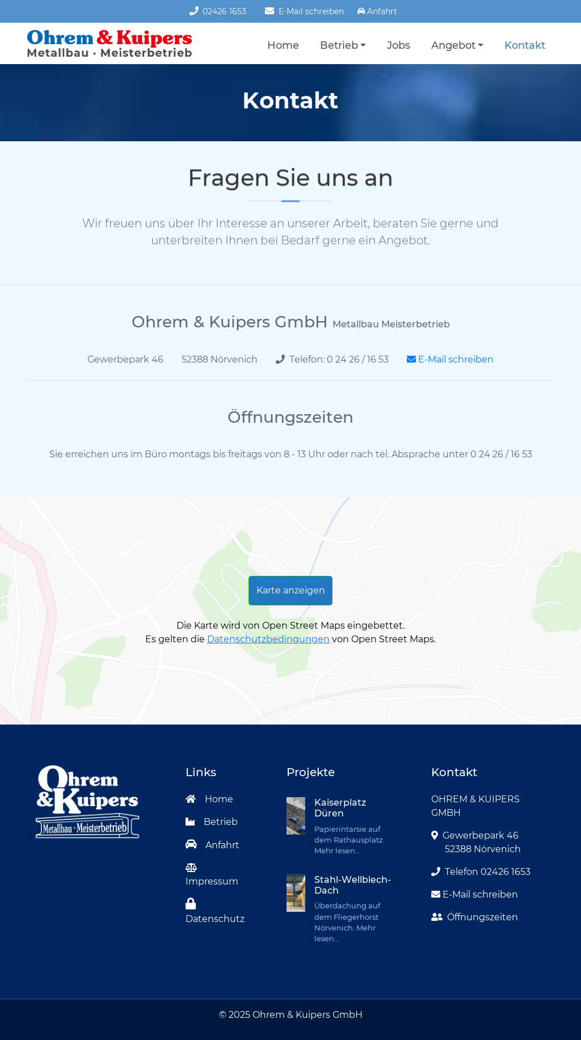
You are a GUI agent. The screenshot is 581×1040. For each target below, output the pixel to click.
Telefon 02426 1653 (481, 871)
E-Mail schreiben (304, 11)
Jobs (398, 45)
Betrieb (339, 45)
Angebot (453, 45)
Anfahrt (213, 845)
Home (283, 45)
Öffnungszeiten (474, 917)
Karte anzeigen (290, 590)
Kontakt (524, 45)
